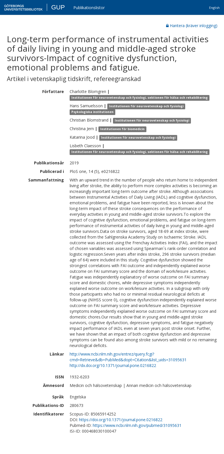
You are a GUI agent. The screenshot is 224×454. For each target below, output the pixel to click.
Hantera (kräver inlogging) (191, 25)
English (214, 7)
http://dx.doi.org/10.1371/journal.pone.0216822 (113, 365)
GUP (58, 7)
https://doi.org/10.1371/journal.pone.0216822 (120, 419)
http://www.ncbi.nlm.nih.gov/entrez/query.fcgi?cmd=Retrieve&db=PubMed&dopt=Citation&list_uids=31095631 (128, 356)
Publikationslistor (89, 7)
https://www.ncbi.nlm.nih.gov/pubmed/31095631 (137, 425)
